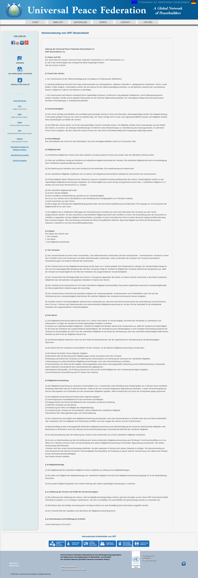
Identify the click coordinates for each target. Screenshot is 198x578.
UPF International (67, 567)
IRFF (19, 131)
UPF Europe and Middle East (72, 569)
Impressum (13, 563)
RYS (19, 106)
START (35, 22)
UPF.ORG (148, 22)
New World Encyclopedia (19, 155)
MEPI (20, 114)
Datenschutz (14, 566)
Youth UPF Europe (19, 101)
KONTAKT (125, 22)
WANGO (20, 139)
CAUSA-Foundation (20, 161)
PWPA (20, 122)
